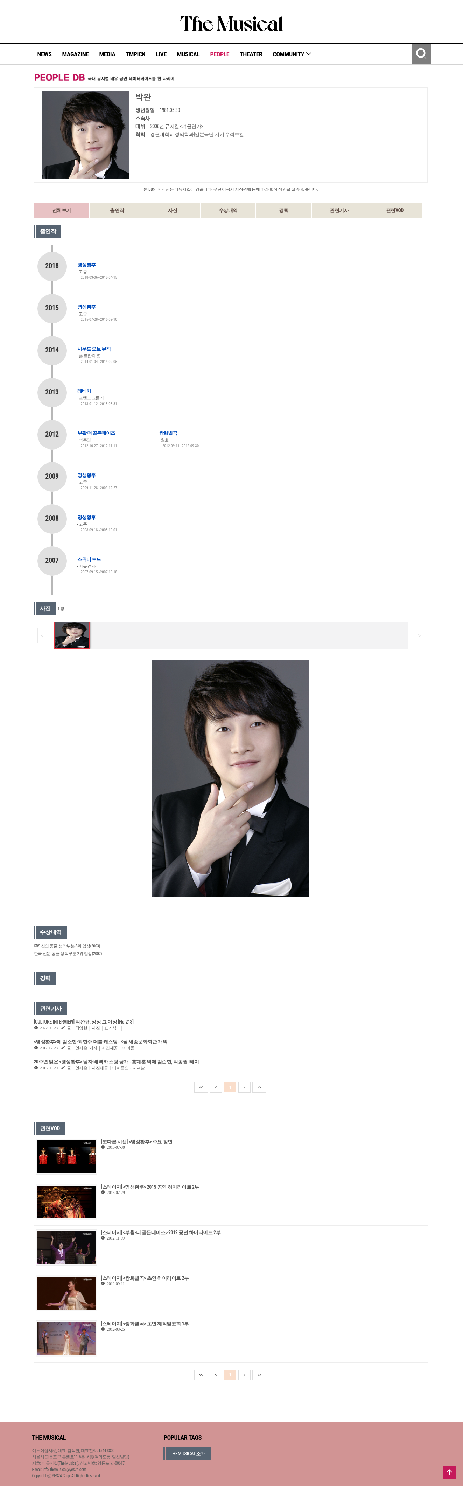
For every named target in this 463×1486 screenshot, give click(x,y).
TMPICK (135, 54)
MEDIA (107, 54)
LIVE (161, 54)
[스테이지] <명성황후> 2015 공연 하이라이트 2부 (150, 1187)
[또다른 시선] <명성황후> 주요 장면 (136, 1141)
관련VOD (395, 210)
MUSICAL (188, 54)
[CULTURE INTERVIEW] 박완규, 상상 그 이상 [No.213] (84, 1022)
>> (259, 1087)
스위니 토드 (89, 559)
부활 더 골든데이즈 (96, 433)
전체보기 (61, 210)
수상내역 (228, 210)
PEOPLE (219, 54)
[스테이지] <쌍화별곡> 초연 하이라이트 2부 (145, 1278)
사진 (172, 210)
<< (201, 1087)
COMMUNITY (292, 54)
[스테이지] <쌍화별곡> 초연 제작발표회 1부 (145, 1323)
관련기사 (339, 210)
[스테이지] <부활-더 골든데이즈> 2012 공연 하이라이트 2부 (160, 1232)
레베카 (84, 391)
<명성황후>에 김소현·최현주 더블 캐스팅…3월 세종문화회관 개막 (101, 1042)
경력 (283, 210)
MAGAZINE (75, 54)
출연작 (117, 210)
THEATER (251, 54)
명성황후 (86, 265)
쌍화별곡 (168, 433)
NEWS (44, 54)
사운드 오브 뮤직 (94, 349)
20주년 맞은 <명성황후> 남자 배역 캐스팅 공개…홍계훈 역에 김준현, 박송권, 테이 (116, 1062)
